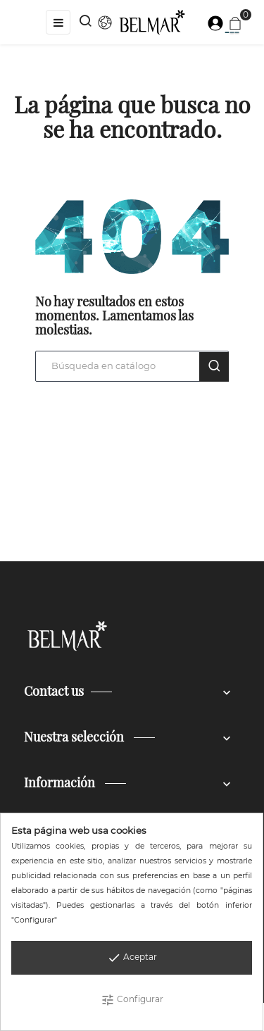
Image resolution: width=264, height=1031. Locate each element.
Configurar (132, 1000)
